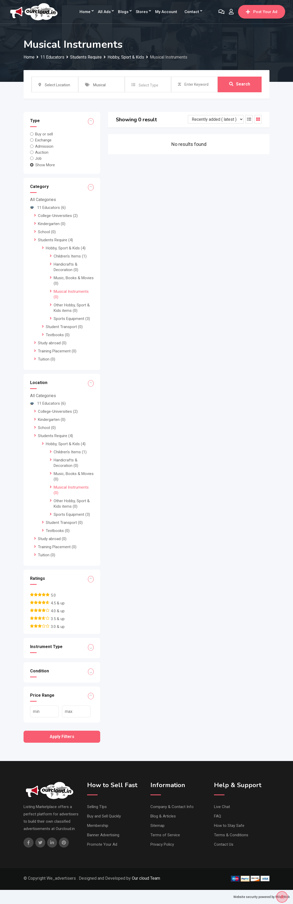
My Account (166, 11)
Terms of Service (165, 835)
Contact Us (223, 844)
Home (85, 11)
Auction (41, 152)
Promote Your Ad (102, 844)
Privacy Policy (162, 844)
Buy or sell (44, 134)
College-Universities (58, 215)
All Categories (43, 199)
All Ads (104, 11)
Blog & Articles (163, 816)
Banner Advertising (103, 835)
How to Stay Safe (229, 825)
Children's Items (70, 256)
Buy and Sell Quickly (104, 816)
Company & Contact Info (172, 806)
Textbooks (58, 335)
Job (38, 158)
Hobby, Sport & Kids (66, 248)
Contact (191, 11)
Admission (44, 146)
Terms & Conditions (231, 835)
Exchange (43, 140)
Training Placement (57, 351)
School (47, 232)
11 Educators (48, 207)
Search (239, 84)
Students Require (55, 240)
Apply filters (62, 736)
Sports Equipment (72, 318)
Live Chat (222, 806)
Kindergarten (51, 223)
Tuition (46, 359)
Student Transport (64, 326)
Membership (97, 825)
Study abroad (52, 343)
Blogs (123, 11)
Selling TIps (97, 806)
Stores (142, 11)
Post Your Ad (261, 11)
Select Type (148, 85)
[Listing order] (216, 119)
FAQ (217, 816)
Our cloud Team (146, 878)
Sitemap (157, 825)
